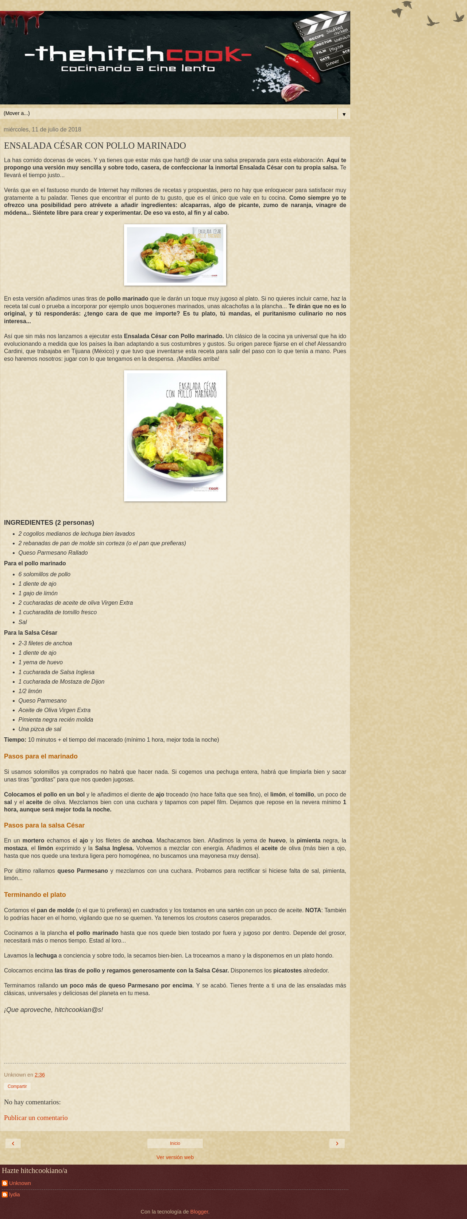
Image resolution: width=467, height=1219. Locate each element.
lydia (14, 1194)
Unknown (20, 1183)
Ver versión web (175, 1157)
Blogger (199, 1212)
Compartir (17, 1086)
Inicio (175, 1143)
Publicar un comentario (36, 1117)
